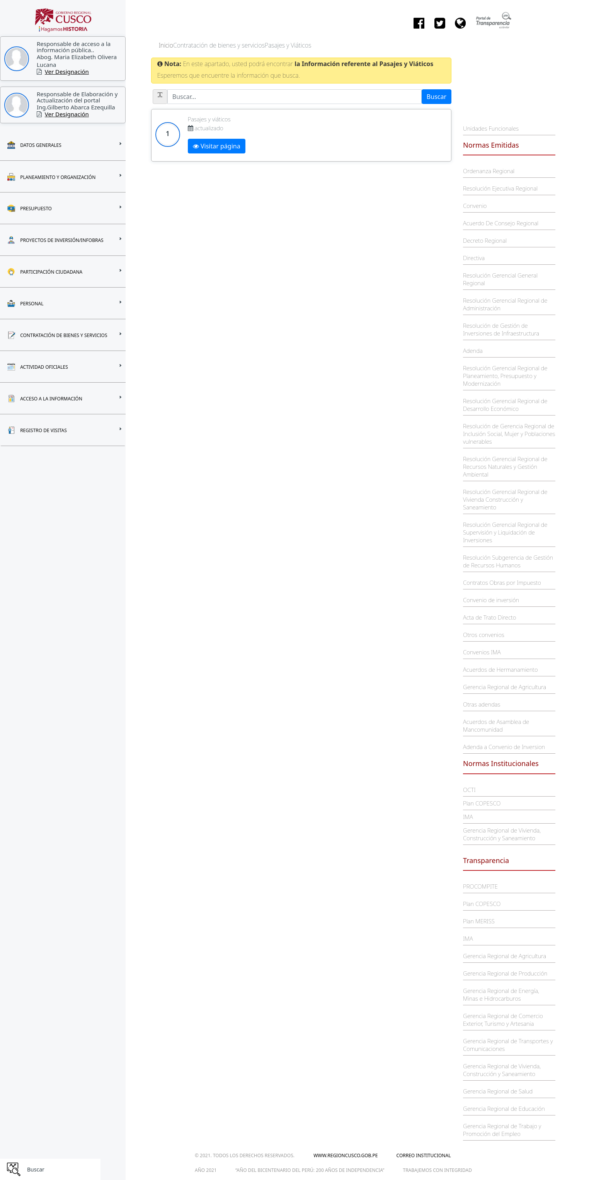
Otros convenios (483, 635)
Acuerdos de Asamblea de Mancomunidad (496, 725)
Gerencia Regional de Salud (498, 1091)
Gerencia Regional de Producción (505, 973)
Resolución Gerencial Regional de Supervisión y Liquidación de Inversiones (505, 532)
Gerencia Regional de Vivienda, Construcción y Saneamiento (502, 834)
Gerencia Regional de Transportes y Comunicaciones (508, 1044)
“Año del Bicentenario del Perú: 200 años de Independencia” (309, 1170)
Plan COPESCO (481, 803)
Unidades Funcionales (491, 128)
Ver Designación (67, 71)
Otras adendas (481, 704)
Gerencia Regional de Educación (504, 1108)
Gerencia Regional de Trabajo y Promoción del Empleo (502, 1129)
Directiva (474, 258)
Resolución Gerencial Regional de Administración (505, 304)
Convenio (475, 205)
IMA (468, 817)
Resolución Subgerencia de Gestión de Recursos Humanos (508, 561)
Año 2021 (206, 1170)
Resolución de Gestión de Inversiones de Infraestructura (501, 329)
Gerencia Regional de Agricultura (504, 687)
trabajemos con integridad (437, 1170)
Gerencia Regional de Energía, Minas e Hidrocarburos (501, 994)
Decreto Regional (485, 240)
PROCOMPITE (480, 886)
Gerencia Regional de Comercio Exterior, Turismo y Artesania (503, 1019)
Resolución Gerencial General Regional (500, 279)
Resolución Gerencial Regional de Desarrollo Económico (505, 404)
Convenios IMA (482, 652)
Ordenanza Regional (488, 171)
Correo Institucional (424, 1155)
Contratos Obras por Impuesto (502, 582)
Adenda (473, 350)
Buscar (436, 96)
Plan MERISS (479, 921)
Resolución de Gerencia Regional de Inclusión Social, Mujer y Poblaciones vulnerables (509, 433)
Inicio (166, 45)
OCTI (469, 789)
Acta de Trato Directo (489, 617)
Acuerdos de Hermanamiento (500, 669)
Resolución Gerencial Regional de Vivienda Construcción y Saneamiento (505, 499)
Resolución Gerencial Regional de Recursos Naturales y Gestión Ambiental (505, 466)
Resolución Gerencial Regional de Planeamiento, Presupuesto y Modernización (505, 375)
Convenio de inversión (491, 600)
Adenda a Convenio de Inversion (504, 747)
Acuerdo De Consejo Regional (500, 223)
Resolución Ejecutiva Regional (500, 188)
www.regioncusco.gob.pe (345, 1155)
